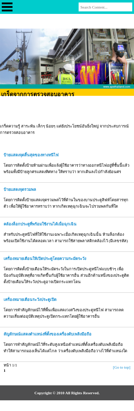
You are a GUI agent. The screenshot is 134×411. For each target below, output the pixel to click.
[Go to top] (121, 367)
